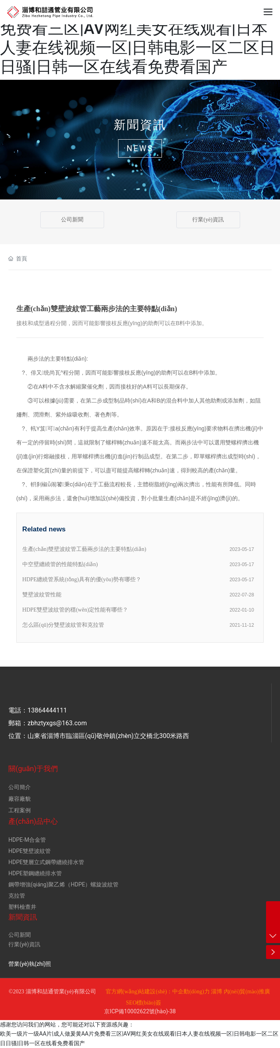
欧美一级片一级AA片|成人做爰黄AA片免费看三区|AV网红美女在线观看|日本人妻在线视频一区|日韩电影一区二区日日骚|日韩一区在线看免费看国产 (137, 38)
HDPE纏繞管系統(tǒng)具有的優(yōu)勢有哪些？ (81, 579)
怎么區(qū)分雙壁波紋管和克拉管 (63, 625)
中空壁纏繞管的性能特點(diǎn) (60, 564)
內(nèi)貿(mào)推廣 (247, 992)
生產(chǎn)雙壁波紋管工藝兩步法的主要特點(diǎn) (84, 549)
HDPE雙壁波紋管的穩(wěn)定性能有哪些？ (75, 610)
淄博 (216, 992)
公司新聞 (72, 220)
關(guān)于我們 (33, 768)
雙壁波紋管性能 (41, 595)
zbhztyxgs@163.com (57, 723)
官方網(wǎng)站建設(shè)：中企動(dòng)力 (158, 992)
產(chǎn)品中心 (33, 821)
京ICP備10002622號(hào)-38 (139, 1011)
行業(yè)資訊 (208, 220)
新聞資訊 (140, 124)
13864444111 (47, 710)
